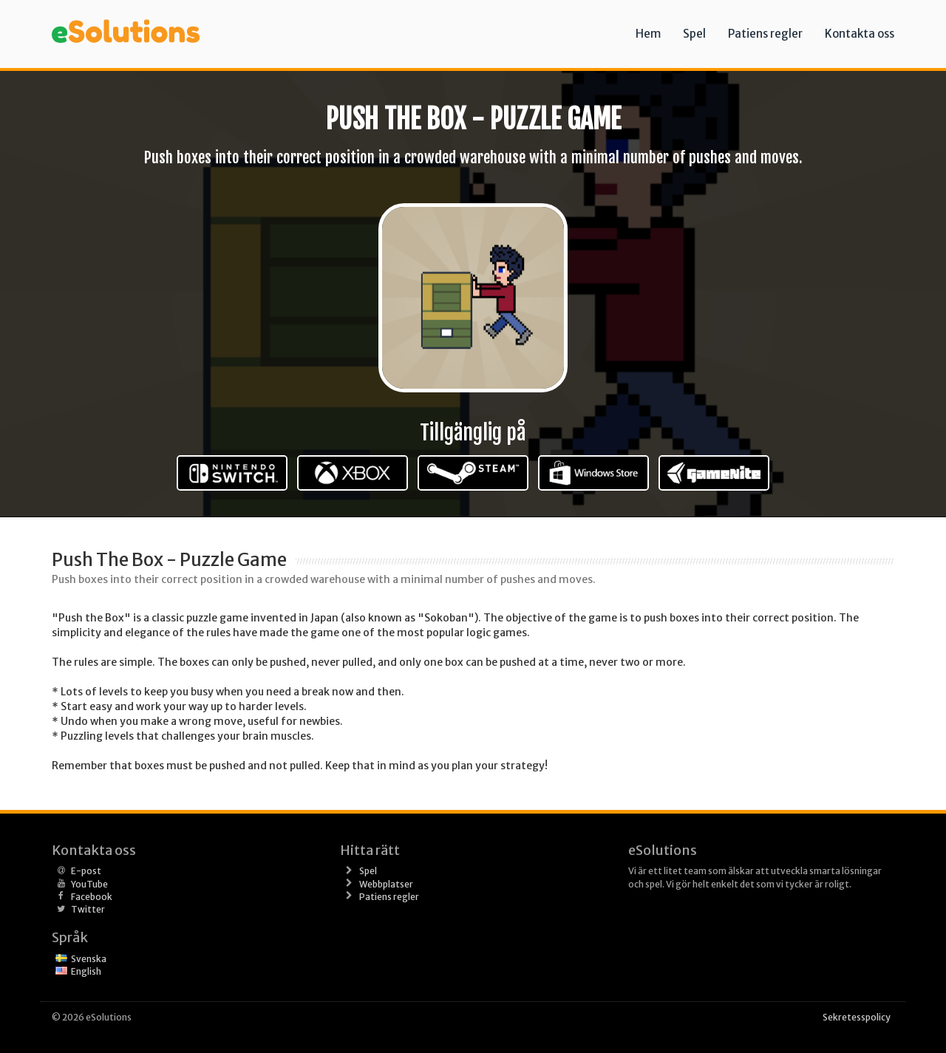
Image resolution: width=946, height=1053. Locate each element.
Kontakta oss (859, 34)
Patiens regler (765, 34)
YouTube (89, 884)
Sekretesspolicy (857, 1017)
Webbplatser (386, 884)
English (86, 971)
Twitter (88, 909)
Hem (648, 34)
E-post (86, 870)
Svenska (88, 958)
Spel (694, 34)
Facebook (91, 896)
